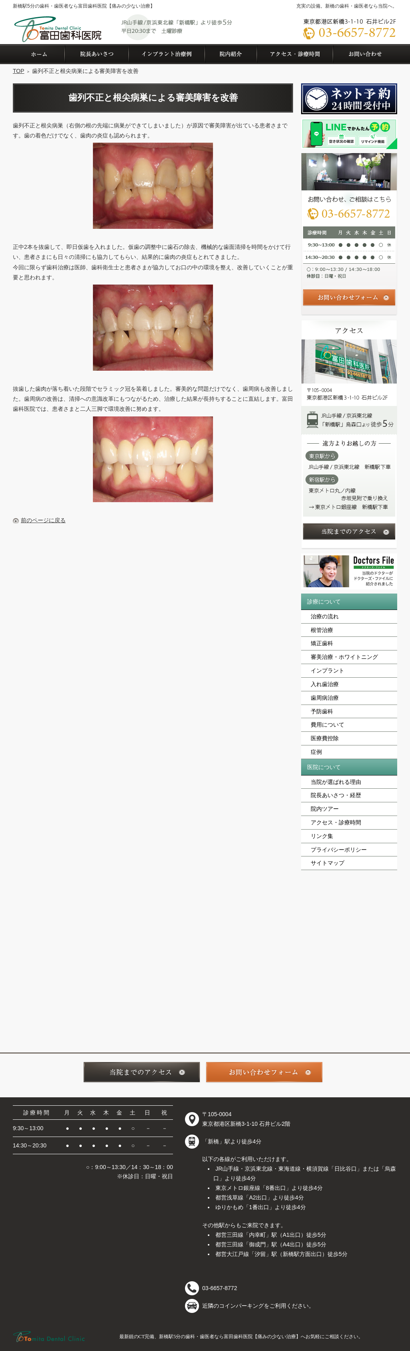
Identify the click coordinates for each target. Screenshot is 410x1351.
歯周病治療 (325, 698)
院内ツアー (325, 809)
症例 (316, 752)
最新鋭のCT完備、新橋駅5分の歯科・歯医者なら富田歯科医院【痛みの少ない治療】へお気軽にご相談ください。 (241, 1336)
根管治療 (322, 630)
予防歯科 (322, 711)
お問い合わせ (365, 54)
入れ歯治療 (325, 684)
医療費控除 (325, 738)
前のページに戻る (43, 520)
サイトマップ (327, 863)
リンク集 (322, 836)
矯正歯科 (322, 643)
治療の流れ (325, 616)
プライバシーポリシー (339, 849)
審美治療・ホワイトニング (344, 657)
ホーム (38, 54)
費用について (327, 724)
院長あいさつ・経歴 (336, 795)
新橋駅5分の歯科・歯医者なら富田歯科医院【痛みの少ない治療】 (84, 6)
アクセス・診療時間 (336, 822)
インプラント (327, 670)
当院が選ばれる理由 (336, 782)
